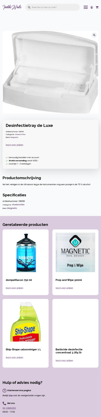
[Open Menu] (86, 7)
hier (11, 395)
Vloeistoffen (20, 134)
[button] (94, 35)
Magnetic (14, 137)
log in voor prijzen (14, 144)
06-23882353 (9, 408)
